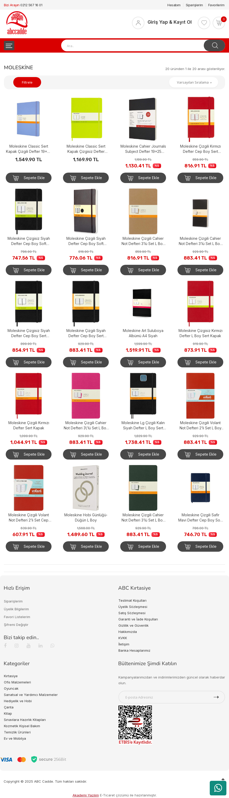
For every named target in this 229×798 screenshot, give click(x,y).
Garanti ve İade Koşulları (138, 619)
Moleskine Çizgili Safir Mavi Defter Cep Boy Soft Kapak (200, 518)
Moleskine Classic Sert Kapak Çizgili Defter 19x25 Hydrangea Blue (28, 149)
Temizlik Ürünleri (17, 732)
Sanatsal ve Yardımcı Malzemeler (31, 695)
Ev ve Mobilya (15, 738)
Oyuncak (11, 688)
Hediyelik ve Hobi (18, 701)
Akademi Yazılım (86, 795)
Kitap (8, 713)
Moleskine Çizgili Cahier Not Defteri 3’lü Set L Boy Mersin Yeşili (143, 518)
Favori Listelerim (17, 617)
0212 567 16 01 (31, 5)
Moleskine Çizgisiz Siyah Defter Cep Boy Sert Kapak (29, 333)
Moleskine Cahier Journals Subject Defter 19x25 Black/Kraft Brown (143, 149)
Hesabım (174, 5)
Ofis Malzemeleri (17, 682)
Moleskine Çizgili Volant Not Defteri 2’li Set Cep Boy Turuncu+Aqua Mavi (29, 518)
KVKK (122, 638)
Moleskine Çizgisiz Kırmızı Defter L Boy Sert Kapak (200, 333)
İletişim (123, 644)
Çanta (9, 707)
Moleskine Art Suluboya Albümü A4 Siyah (143, 333)
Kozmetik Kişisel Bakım (22, 726)
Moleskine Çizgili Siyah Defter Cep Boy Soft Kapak (86, 241)
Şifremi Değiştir (16, 625)
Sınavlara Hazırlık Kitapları (25, 720)
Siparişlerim (194, 5)
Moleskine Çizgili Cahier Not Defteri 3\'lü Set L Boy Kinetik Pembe (86, 425)
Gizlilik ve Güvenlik (133, 625)
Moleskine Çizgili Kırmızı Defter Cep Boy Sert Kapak (200, 149)
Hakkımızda (127, 632)
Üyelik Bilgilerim (16, 609)
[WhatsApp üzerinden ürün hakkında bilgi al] (218, 788)
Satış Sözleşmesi (131, 613)
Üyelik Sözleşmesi (132, 607)
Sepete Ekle (29, 178)
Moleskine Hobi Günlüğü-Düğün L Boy (85, 517)
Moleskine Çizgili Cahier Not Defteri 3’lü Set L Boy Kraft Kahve (143, 241)
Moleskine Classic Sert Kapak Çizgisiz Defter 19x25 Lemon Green (86, 149)
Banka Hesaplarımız (134, 650)
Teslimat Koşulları (132, 600)
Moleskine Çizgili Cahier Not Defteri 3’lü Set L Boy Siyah (200, 241)
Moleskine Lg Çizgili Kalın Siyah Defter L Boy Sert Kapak (143, 425)
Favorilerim (216, 5)
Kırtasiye (11, 676)
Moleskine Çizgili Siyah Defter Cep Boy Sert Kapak (86, 333)
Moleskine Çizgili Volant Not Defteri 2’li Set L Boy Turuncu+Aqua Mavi (200, 425)
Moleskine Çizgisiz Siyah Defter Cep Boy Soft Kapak (29, 241)
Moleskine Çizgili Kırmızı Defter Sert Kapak (28, 425)
